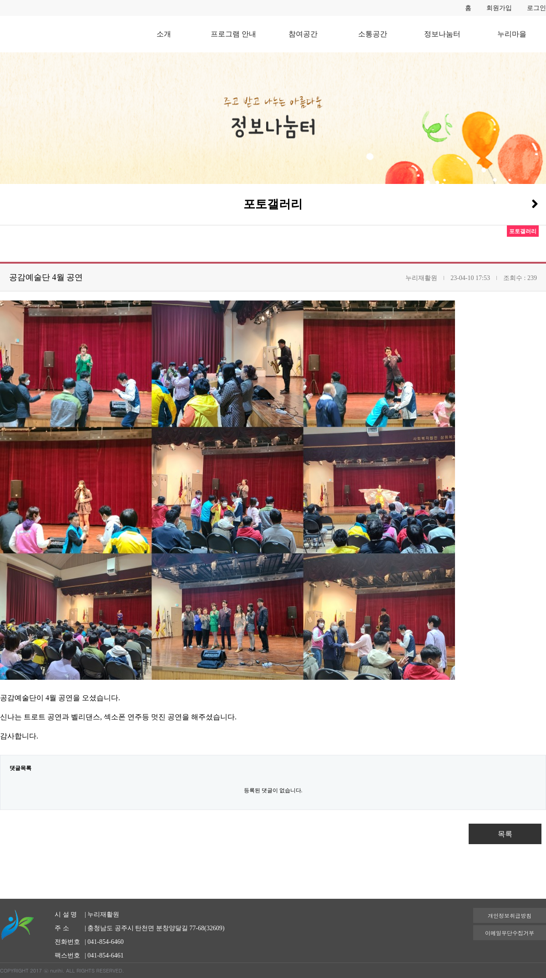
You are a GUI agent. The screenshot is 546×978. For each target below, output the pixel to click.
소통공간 (372, 34)
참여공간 (303, 34)
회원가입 (499, 8)
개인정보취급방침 (509, 915)
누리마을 (511, 34)
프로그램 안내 (233, 34)
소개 (164, 34)
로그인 (536, 8)
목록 (505, 834)
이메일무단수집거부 (509, 933)
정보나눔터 (442, 34)
